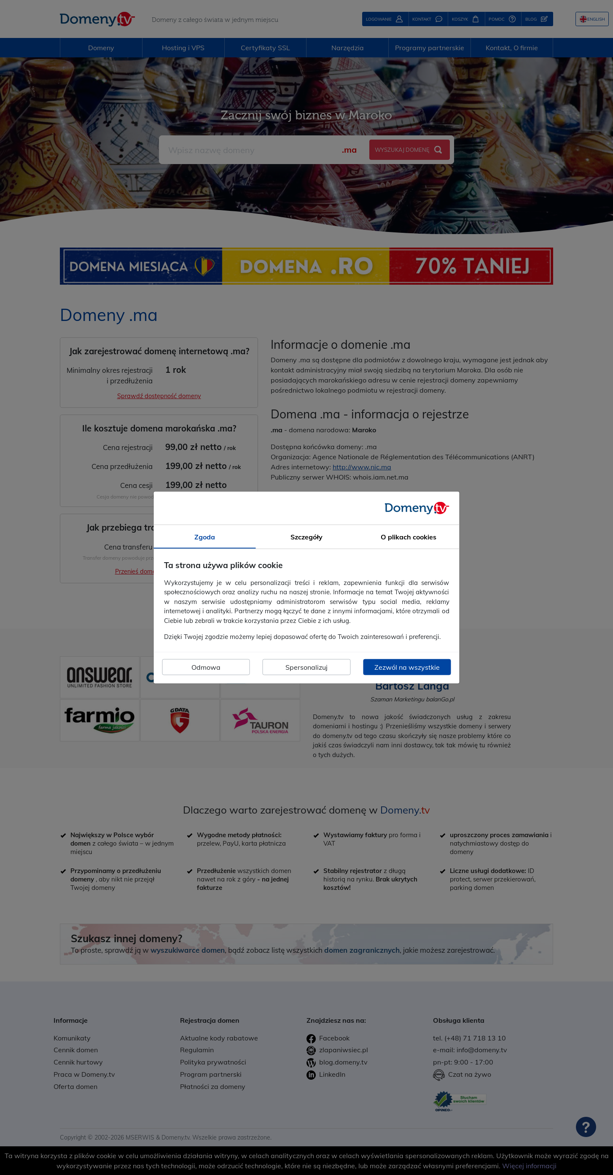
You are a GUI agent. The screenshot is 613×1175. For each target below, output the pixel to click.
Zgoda (204, 537)
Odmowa (205, 667)
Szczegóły (306, 537)
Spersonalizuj (306, 667)
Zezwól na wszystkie (407, 667)
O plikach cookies (408, 537)
